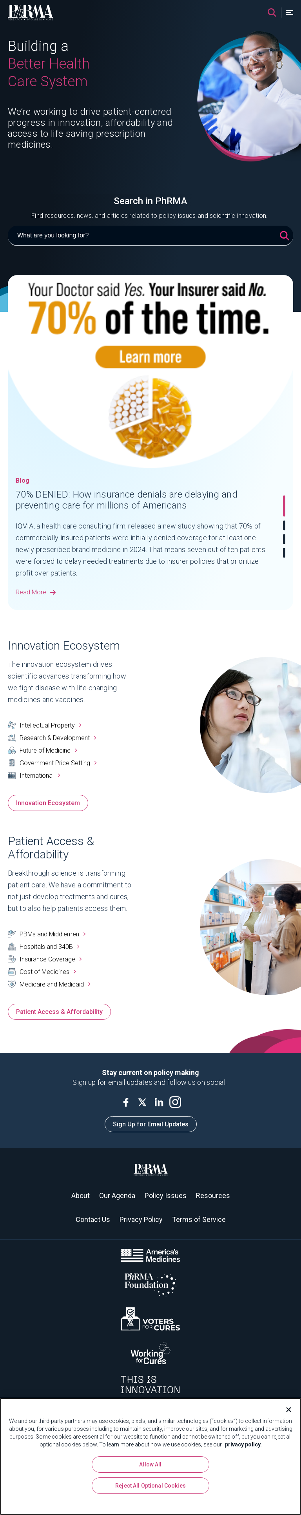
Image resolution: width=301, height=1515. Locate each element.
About (80, 1195)
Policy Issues (166, 1195)
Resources (213, 1195)
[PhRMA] (30, 12)
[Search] (272, 12)
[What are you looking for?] (150, 236)
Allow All (150, 1464)
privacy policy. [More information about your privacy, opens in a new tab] (243, 1444)
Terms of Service (199, 1219)
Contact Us (93, 1219)
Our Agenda (117, 1195)
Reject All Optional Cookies (150, 1485)
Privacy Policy (141, 1219)
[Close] (285, 1409)
